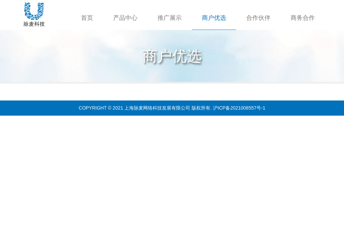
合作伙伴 (258, 17)
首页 (87, 17)
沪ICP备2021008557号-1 (239, 108)
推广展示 (170, 17)
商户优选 (214, 17)
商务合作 (303, 17)
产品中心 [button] (125, 17)
